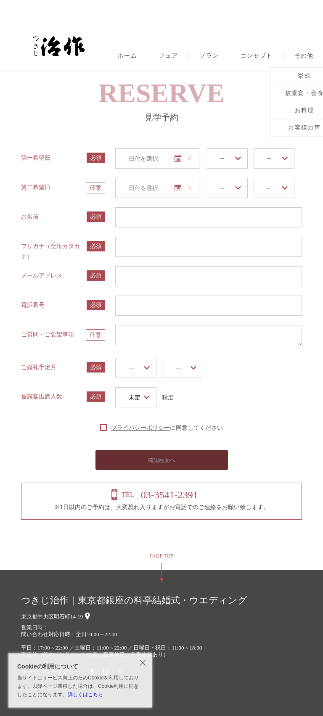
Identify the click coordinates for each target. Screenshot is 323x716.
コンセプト (257, 56)
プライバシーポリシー (140, 427)
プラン (209, 56)
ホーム (127, 56)
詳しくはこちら (85, 695)
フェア (168, 56)
